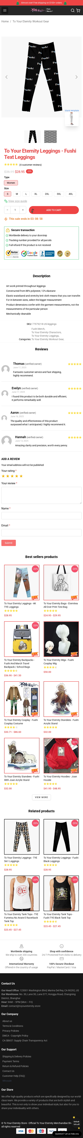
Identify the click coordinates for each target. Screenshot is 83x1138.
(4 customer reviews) (30, 164)
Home (5, 21)
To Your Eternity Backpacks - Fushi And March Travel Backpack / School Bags (19, 663)
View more (41, 797)
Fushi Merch (38, 328)
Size (6, 188)
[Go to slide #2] (50, 136)
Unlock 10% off (77, 1123)
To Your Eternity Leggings (45, 335)
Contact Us (8, 1071)
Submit (8, 543)
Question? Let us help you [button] (67, 1134)
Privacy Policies (10, 1030)
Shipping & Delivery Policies (16, 1056)
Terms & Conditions (12, 1026)
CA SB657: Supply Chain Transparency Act (24, 1040)
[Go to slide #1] (32, 136)
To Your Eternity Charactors (46, 332)
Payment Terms (10, 1061)
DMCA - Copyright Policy (15, 1035)
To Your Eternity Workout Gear (31, 21)
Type (6, 177)
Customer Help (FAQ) (13, 1076)
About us (7, 1021)
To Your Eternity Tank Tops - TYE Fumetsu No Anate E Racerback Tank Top (21, 918)
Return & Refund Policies (15, 1066)
